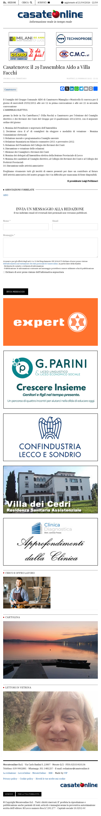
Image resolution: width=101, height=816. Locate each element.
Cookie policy (26, 778)
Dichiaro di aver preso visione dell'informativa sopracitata (35, 272)
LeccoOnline (24, 773)
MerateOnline (39, 773)
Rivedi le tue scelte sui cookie (50, 778)
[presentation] (23, 281)
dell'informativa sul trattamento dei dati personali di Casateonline (30, 264)
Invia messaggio (15, 291)
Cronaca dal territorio (15, 78)
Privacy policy (10, 778)
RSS (50, 773)
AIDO (5, 195)
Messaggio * (9, 235)
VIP (65, 773)
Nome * (7, 221)
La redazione (9, 773)
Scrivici (9, 794)
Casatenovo (10, 89)
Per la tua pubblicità (28, 794)
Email (55, 221)
